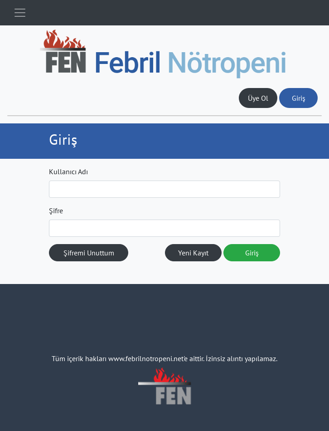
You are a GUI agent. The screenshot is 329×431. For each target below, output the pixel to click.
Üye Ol (258, 98)
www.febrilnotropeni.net (146, 358)
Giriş (298, 98)
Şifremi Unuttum (88, 252)
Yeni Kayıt (193, 252)
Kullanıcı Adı (68, 171)
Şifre (56, 210)
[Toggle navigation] (20, 13)
